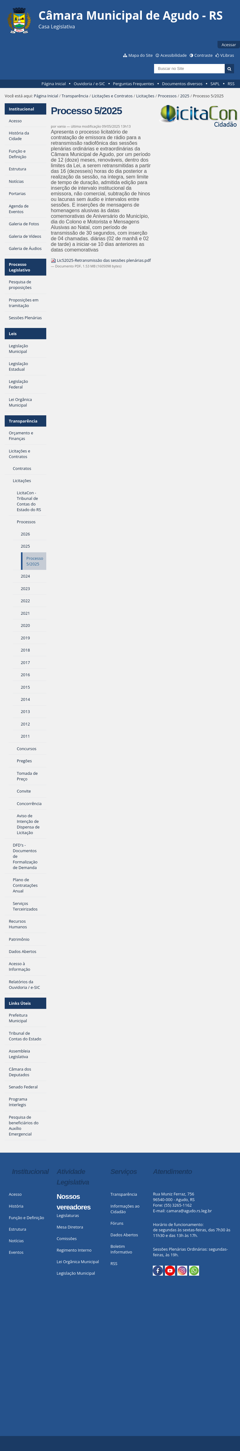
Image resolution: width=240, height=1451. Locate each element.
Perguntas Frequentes (133, 83)
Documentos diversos (182, 83)
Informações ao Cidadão (125, 1208)
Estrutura (17, 1229)
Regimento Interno (74, 1250)
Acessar (229, 44)
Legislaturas (68, 1215)
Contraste (203, 55)
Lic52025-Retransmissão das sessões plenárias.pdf (101, 260)
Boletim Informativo (121, 1249)
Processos (167, 96)
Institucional (21, 109)
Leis (13, 333)
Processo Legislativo (19, 267)
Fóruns (117, 1223)
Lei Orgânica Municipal (78, 1261)
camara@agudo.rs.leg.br (189, 1211)
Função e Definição (26, 1217)
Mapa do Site (140, 55)
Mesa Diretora (70, 1227)
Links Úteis (20, 1003)
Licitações (145, 96)
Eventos (16, 1252)
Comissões (67, 1238)
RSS (231, 83)
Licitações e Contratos (112, 96)
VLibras (227, 55)
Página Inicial (54, 83)
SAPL (215, 83)
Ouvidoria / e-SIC (89, 83)
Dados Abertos (124, 1235)
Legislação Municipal (76, 1273)
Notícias (16, 1240)
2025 (184, 96)
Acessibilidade (173, 55)
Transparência (75, 96)
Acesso (15, 1194)
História (16, 1206)
